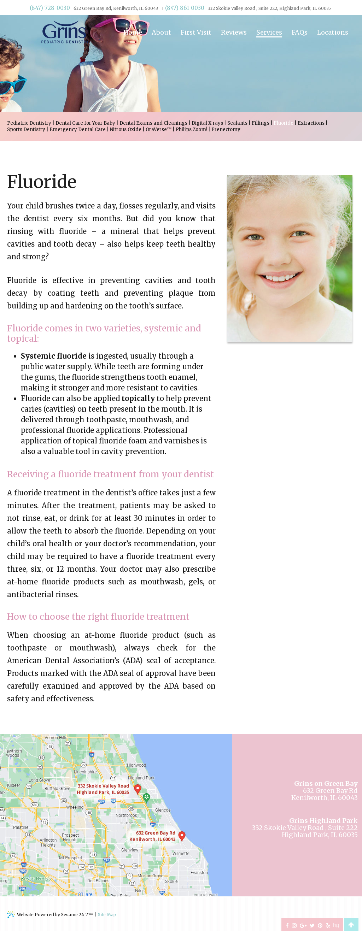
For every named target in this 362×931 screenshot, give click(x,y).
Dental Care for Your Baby (85, 123)
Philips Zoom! (191, 129)
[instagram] (294, 924)
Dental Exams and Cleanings (153, 123)
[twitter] (312, 924)
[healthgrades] (336, 924)
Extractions (311, 123)
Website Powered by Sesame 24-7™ (50, 914)
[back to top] (350, 924)
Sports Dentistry (26, 129)
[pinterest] (320, 924)
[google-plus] (303, 924)
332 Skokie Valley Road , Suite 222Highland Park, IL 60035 (305, 827)
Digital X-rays (207, 123)
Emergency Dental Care (77, 129)
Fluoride (283, 123)
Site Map (107, 914)
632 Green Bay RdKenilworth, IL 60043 (324, 790)
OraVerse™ (158, 129)
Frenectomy (225, 129)
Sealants (237, 123)
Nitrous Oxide (125, 129)
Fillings (260, 123)
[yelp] (328, 924)
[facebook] (287, 924)
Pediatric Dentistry (29, 123)
